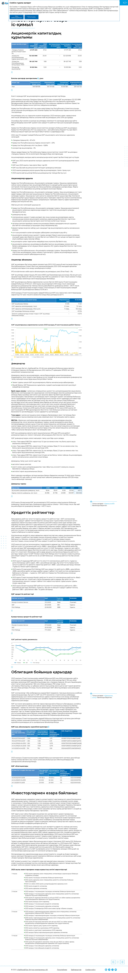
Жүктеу (12, 72)
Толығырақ (31, 17)
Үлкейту (12, 359)
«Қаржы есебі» (109, 503)
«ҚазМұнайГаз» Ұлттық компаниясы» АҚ (32, 970)
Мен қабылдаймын (16, 17)
